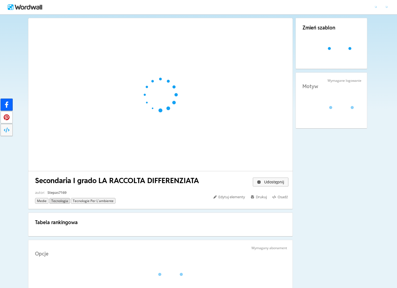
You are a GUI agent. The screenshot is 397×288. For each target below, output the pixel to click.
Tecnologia (59, 201)
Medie (42, 201)
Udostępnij (270, 181)
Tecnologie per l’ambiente (93, 201)
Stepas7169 (56, 192)
